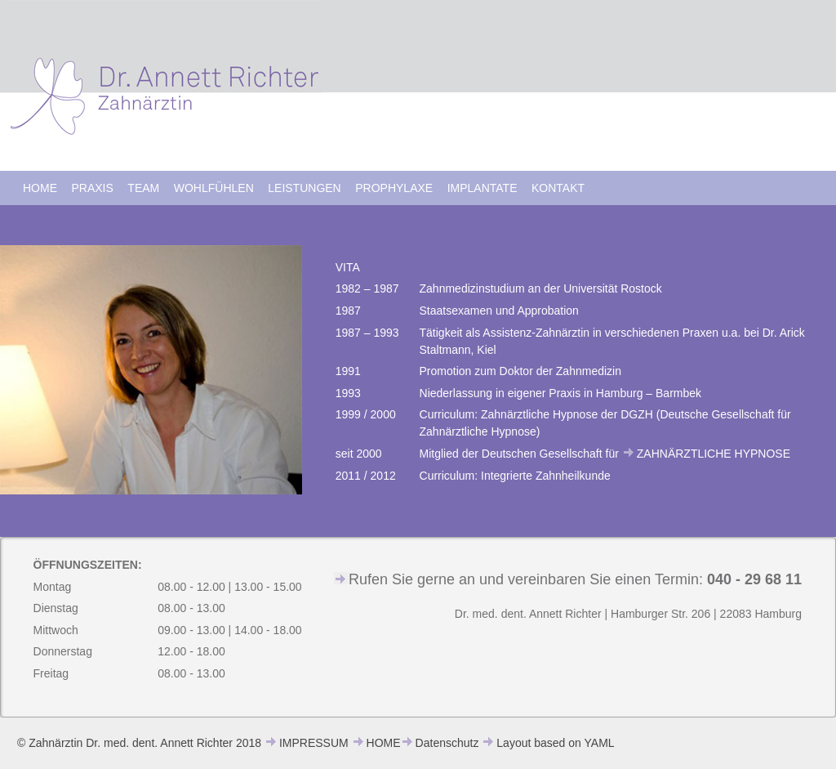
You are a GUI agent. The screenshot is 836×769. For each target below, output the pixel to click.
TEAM (143, 187)
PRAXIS (92, 187)
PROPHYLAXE (394, 187)
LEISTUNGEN (304, 187)
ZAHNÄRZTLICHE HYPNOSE (713, 453)
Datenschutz (447, 742)
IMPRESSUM (314, 742)
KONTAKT (558, 187)
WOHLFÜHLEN (214, 187)
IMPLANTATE (482, 187)
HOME (40, 187)
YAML (600, 742)
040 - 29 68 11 (754, 579)
